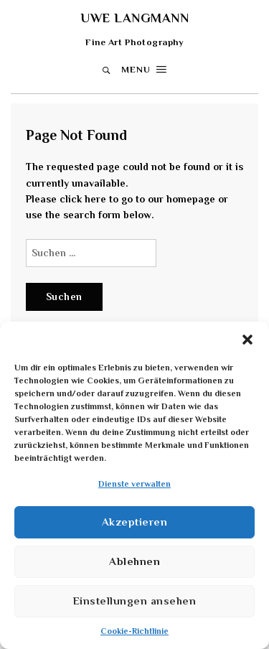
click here (83, 199)
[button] (247, 339)
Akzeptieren (135, 521)
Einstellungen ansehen (135, 600)
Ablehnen (134, 561)
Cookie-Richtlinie (134, 631)
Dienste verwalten (134, 484)
